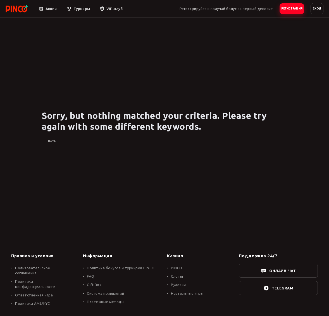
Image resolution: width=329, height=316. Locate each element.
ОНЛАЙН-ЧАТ (278, 270)
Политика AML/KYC (32, 303)
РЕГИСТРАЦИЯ (291, 8)
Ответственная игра (34, 295)
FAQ (90, 276)
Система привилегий (105, 293)
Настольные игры (187, 293)
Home (52, 140)
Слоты (177, 276)
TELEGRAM (278, 288)
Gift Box (94, 285)
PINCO (176, 268)
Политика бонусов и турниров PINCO (121, 268)
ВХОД (317, 8)
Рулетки (178, 285)
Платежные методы (105, 302)
